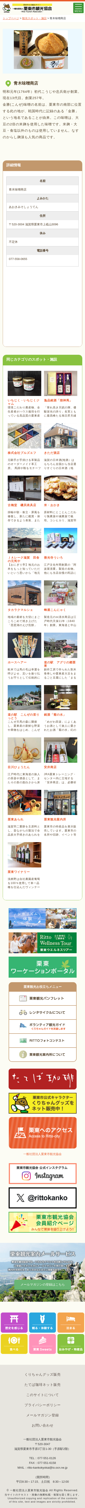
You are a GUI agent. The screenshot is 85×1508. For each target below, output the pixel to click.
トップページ (11, 18)
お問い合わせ (42, 1425)
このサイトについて (42, 1395)
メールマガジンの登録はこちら (42, 1284)
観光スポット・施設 (34, 18)
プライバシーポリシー (42, 1405)
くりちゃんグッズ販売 (42, 1374)
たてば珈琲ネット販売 (42, 1385)
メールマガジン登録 (42, 1415)
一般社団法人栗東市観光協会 (42, 1154)
